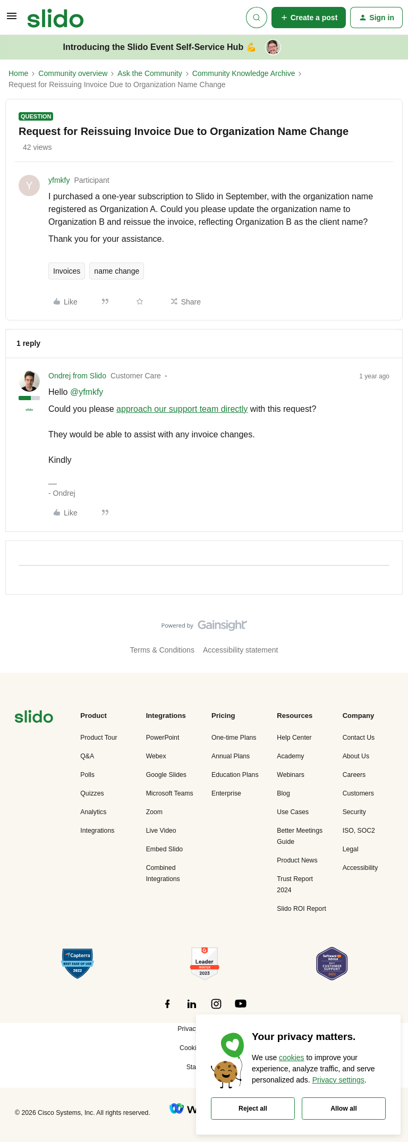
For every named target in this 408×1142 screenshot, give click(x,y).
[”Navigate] (34, 718)
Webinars (290, 775)
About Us (356, 756)
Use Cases (293, 812)
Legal (351, 849)
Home (18, 73)
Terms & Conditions (162, 650)
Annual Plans (230, 756)
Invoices (66, 271)
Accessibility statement (240, 650)
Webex (156, 756)
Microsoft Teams (169, 793)
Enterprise (226, 793)
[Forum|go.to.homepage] (55, 17)
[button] (11, 19)
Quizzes (92, 793)
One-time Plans (233, 737)
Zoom (154, 812)
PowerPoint (163, 737)
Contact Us (359, 737)
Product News (297, 860)
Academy (290, 756)
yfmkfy (59, 180)
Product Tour (98, 737)
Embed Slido (164, 849)
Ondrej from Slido (77, 375)
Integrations (97, 830)
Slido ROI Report (301, 908)
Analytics (93, 812)
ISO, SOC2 (359, 830)
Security (354, 812)
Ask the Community (149, 73)
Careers (354, 775)
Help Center (294, 737)
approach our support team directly (182, 408)
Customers (358, 793)
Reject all (253, 1108)
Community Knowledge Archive (243, 73)
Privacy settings (338, 1080)
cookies (291, 1057)
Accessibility (360, 868)
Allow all (343, 1108)
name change (116, 271)
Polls (87, 775)
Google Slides (166, 775)
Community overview (72, 73)
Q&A (87, 756)
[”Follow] (167, 1009)
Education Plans (235, 775)
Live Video (161, 830)
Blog (283, 793)
